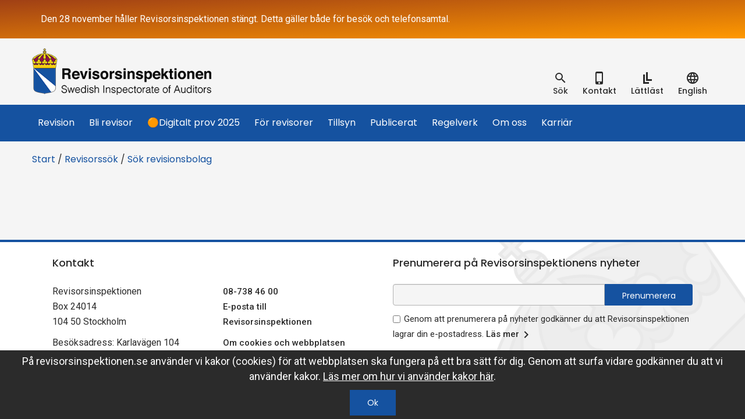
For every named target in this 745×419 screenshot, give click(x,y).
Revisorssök (91, 159)
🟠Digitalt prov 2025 (193, 122)
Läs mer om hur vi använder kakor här (408, 376)
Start (43, 159)
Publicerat (393, 122)
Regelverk (455, 122)
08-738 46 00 (250, 291)
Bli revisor (111, 122)
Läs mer (509, 335)
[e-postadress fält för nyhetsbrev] (499, 295)
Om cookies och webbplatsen (284, 343)
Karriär (557, 122)
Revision (56, 122)
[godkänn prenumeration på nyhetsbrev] (396, 319)
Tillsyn (342, 122)
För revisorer (283, 122)
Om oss (509, 122)
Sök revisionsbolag (169, 159)
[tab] (560, 83)
